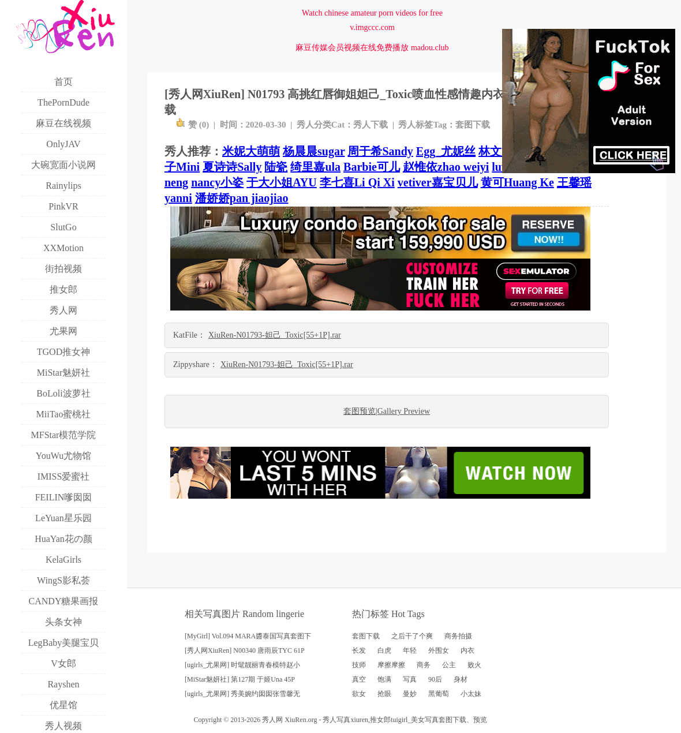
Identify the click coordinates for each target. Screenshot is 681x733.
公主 (449, 665)
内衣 (467, 650)
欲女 (359, 694)
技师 (359, 665)
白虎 (384, 650)
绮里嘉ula (315, 166)
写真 (410, 679)
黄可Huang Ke (517, 182)
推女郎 (380, 720)
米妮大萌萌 (251, 151)
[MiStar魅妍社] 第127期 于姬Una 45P (240, 679)
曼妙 (410, 694)
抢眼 (384, 694)
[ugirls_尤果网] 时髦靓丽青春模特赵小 (242, 665)
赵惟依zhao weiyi (446, 166)
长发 (359, 650)
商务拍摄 (458, 636)
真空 (359, 679)
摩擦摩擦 (391, 665)
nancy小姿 (217, 182)
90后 (435, 679)
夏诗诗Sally (232, 166)
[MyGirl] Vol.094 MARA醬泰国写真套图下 (248, 636)
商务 (424, 665)
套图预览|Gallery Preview (386, 411)
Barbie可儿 (371, 166)
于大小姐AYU (281, 182)
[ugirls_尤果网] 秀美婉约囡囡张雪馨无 (242, 694)
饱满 (384, 679)
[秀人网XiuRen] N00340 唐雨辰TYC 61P (245, 650)
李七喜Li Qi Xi (357, 182)
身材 (460, 679)
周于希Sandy (380, 151)
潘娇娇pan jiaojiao (242, 198)
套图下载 (472, 124)
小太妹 (471, 694)
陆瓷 (275, 166)
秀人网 (272, 720)
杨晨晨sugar (314, 151)
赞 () (192, 124)
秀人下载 (370, 124)
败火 (474, 665)
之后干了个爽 (412, 636)
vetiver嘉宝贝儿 (438, 182)
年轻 (410, 650)
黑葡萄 (438, 694)
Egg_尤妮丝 (446, 151)
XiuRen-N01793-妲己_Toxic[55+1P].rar (274, 335)
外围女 (438, 650)
